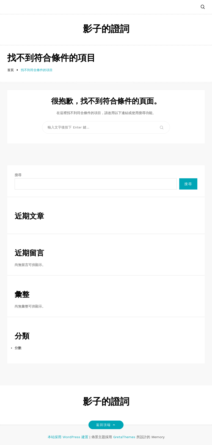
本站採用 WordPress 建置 (68, 437)
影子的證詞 (106, 29)
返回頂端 (106, 425)
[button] (203, 7)
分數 (18, 348)
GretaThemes (124, 437)
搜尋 (18, 175)
